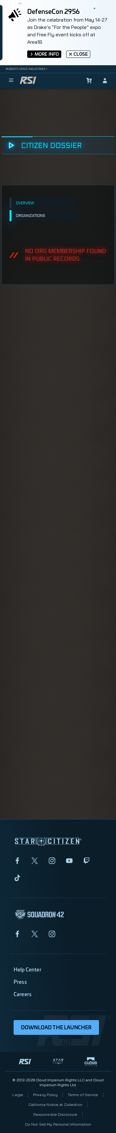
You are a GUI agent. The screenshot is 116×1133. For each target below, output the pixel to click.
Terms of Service (83, 1094)
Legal (17, 1094)
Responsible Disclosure (55, 1114)
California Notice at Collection (55, 1104)
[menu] (11, 80)
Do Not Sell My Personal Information (58, 1124)
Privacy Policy (45, 1094)
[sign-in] (105, 80)
